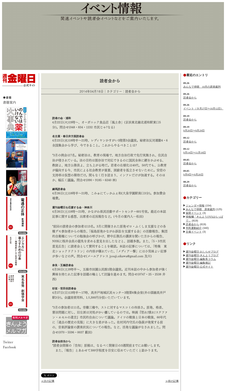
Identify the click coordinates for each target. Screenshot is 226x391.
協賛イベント (194, 213)
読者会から (190, 97)
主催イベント (194, 231)
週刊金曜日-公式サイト (199, 266)
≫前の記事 (172, 381)
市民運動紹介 (194, 228)
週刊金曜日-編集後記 (198, 262)
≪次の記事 (47, 381)
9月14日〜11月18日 (194, 152)
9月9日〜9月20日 (193, 174)
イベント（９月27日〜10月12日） (203, 108)
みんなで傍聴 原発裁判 (200, 209)
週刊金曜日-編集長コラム (201, 259)
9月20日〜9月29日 (194, 130)
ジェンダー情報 (195, 205)
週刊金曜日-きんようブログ (202, 255)
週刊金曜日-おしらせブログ (202, 251)
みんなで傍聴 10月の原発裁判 (202, 86)
